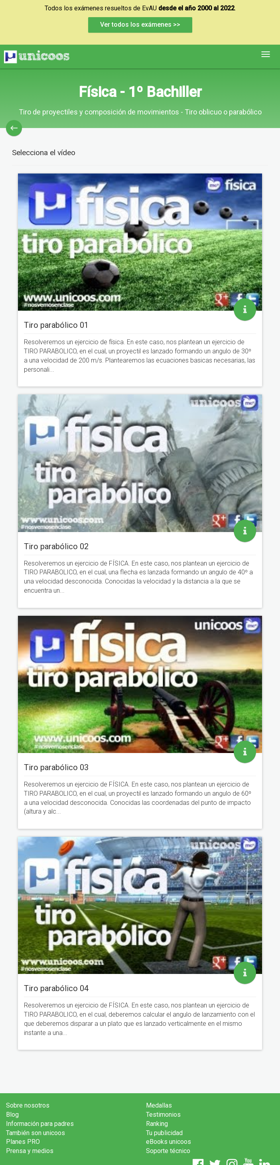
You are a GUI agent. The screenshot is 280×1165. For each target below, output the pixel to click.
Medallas (159, 1105)
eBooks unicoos (168, 1141)
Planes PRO (23, 1141)
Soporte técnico (168, 1151)
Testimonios (163, 1114)
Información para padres (40, 1124)
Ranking (157, 1124)
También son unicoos (35, 1133)
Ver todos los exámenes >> (140, 24)
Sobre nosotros (27, 1105)
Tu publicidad (164, 1133)
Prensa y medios (29, 1151)
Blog (12, 1114)
